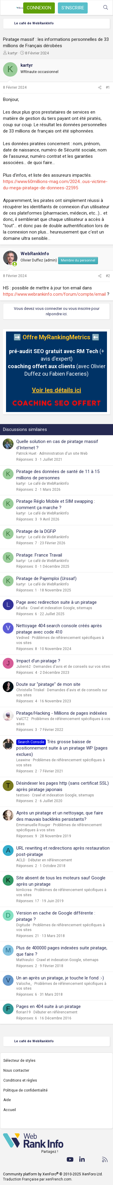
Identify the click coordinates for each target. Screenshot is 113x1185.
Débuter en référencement (50, 860)
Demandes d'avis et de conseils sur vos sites (71, 666)
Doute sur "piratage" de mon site (48, 684)
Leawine (23, 760)
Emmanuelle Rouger (33, 825)
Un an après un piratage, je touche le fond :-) (60, 978)
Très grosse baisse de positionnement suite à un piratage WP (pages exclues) (62, 748)
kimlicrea (24, 890)
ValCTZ (22, 719)
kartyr (12, 53)
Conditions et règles (20, 1080)
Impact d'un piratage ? (38, 661)
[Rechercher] (105, 7)
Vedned (22, 638)
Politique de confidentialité (25, 1090)
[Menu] (8, 8)
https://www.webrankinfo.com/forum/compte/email (54, 294)
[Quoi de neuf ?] (93, 7)
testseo (22, 795)
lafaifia (21, 608)
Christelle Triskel (30, 690)
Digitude (23, 925)
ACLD (20, 860)
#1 (108, 87)
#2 (108, 276)
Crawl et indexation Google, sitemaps (61, 608)
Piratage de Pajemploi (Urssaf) (46, 578)
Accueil (9, 1110)
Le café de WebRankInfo (48, 483)
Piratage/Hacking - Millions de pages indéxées (61, 713)
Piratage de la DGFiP (36, 531)
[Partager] (100, 87)
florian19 (23, 1012)
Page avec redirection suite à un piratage (56, 602)
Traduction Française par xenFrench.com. (37, 1179)
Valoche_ (24, 984)
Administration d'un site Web (63, 453)
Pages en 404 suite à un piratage (48, 1006)
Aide (7, 1100)
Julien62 (23, 666)
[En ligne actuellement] (14, 264)
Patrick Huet (26, 453)
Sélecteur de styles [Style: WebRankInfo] (19, 1060)
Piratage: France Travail (39, 555)
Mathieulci (25, 960)
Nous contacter (16, 1070)
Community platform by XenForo (53, 1174)
